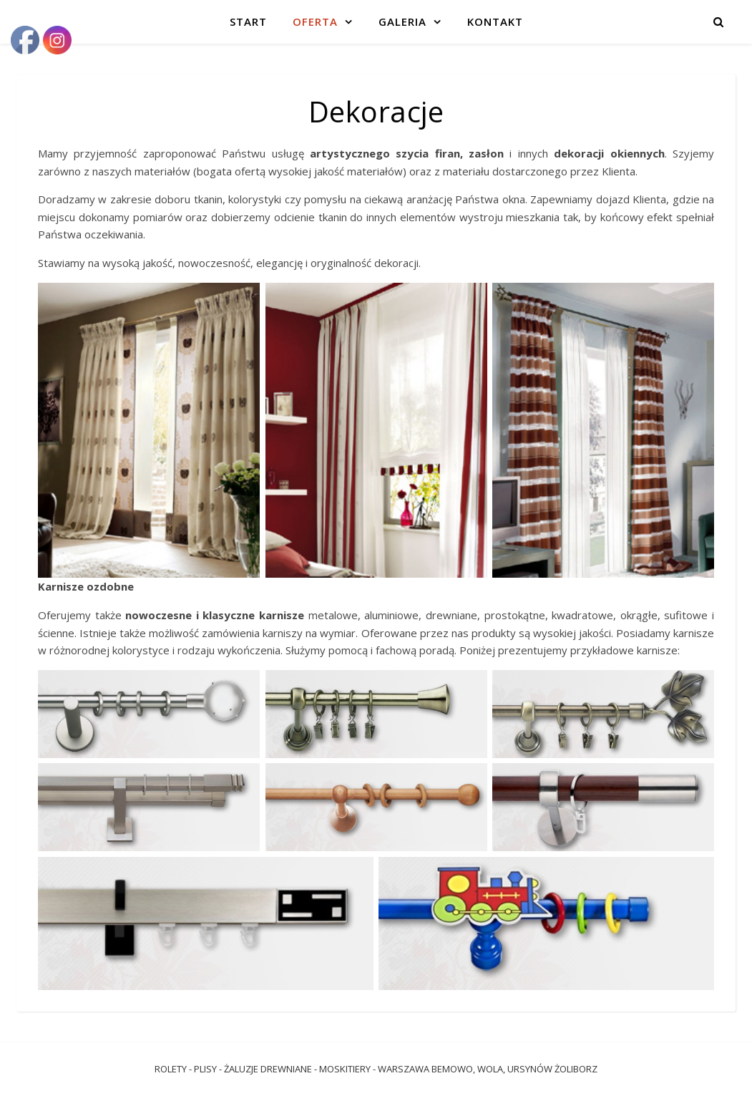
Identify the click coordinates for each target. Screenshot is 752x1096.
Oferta (315, 21)
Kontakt (495, 21)
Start (248, 21)
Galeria (402, 21)
